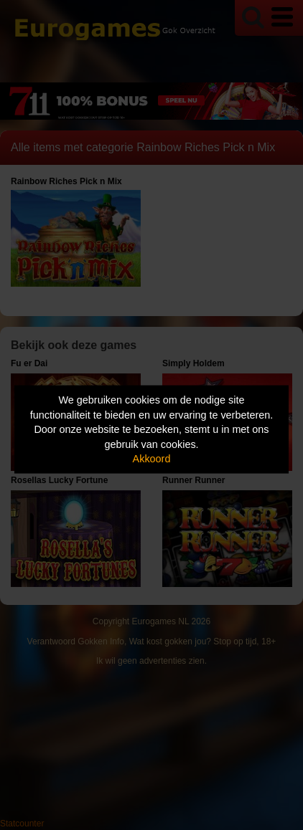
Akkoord (152, 458)
